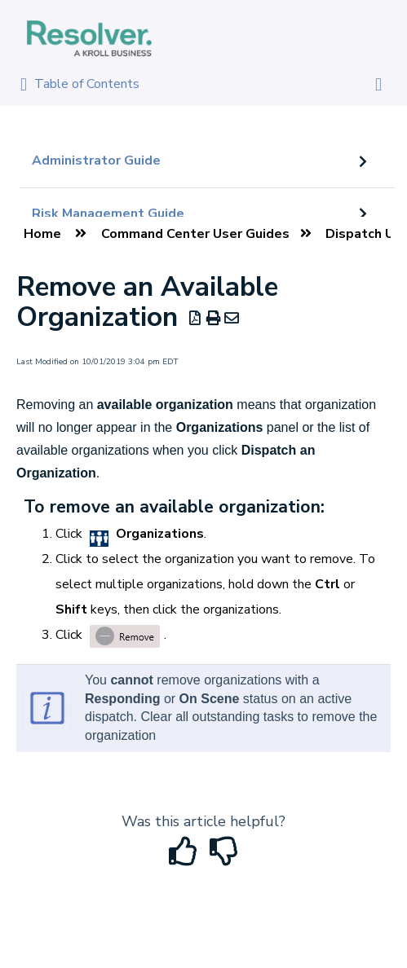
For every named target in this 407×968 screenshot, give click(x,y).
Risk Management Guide (108, 213)
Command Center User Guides (195, 234)
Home (42, 234)
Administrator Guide (96, 160)
